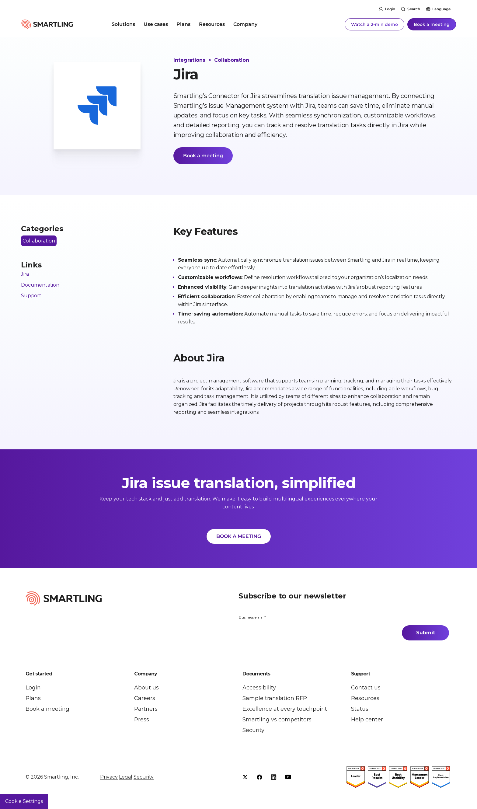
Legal (125, 777)
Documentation (40, 285)
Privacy (109, 777)
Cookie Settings (24, 801)
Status (359, 709)
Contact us (366, 687)
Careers (144, 698)
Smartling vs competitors (277, 719)
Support (31, 295)
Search (413, 9)
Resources (212, 24)
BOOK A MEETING (238, 536)
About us (146, 687)
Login (390, 9)
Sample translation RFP (274, 698)
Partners (146, 709)
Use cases (156, 24)
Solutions (123, 24)
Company (245, 24)
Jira (25, 274)
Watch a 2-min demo (374, 24)
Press (141, 719)
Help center (367, 719)
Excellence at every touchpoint (284, 709)
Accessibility (259, 687)
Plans (183, 24)
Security (253, 730)
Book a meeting (432, 24)
